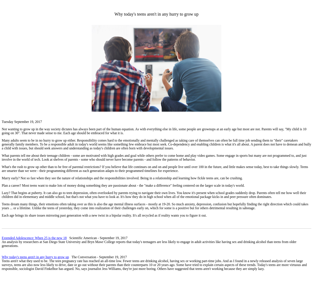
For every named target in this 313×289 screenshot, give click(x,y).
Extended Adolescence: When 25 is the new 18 (34, 238)
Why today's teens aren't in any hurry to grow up (35, 257)
